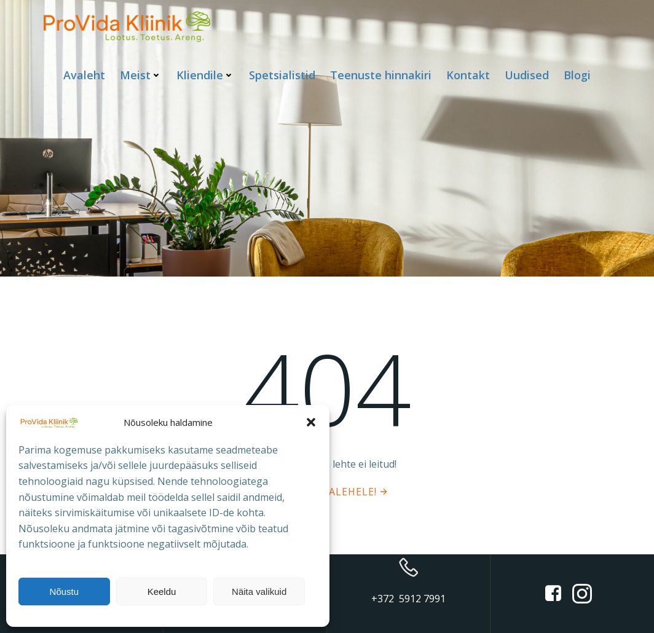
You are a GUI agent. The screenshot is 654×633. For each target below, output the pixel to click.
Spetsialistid (282, 75)
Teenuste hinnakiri (380, 75)
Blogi (577, 75)
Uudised (527, 75)
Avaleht (84, 75)
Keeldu (162, 591)
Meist (141, 75)
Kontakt (468, 75)
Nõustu (64, 591)
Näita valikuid (259, 591)
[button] (311, 422)
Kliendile (205, 75)
